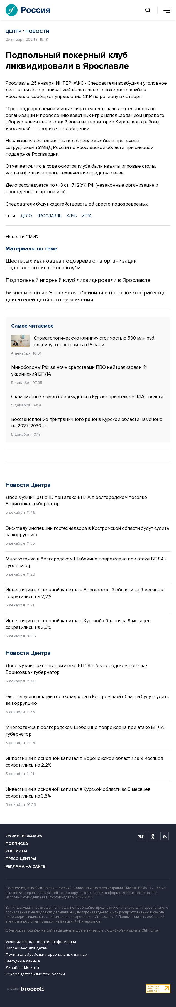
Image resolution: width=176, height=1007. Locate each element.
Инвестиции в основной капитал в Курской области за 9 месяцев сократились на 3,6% (78, 624)
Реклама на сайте (25, 866)
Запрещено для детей (26, 948)
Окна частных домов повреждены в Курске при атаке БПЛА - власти (87, 396)
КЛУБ (72, 215)
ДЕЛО (26, 215)
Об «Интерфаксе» (24, 835)
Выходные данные (23, 961)
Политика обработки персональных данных (46, 954)
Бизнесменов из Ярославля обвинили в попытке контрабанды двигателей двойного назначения (86, 296)
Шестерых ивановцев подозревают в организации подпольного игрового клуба (71, 264)
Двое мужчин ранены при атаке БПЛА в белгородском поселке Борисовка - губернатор (76, 500)
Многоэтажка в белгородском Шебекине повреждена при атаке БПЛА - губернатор (86, 562)
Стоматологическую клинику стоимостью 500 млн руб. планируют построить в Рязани (83, 341)
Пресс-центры (21, 858)
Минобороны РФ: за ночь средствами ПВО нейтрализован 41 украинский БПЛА (79, 370)
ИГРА (87, 215)
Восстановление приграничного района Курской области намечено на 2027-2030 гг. (86, 422)
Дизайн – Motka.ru (22, 967)
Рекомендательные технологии (35, 974)
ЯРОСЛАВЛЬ (49, 215)
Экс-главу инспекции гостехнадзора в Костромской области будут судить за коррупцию (87, 531)
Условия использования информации (41, 941)
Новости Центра (28, 485)
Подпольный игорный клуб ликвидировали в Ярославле (78, 280)
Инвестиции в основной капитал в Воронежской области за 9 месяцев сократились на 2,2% (84, 593)
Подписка (17, 843)
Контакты (16, 851)
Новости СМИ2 (22, 237)
